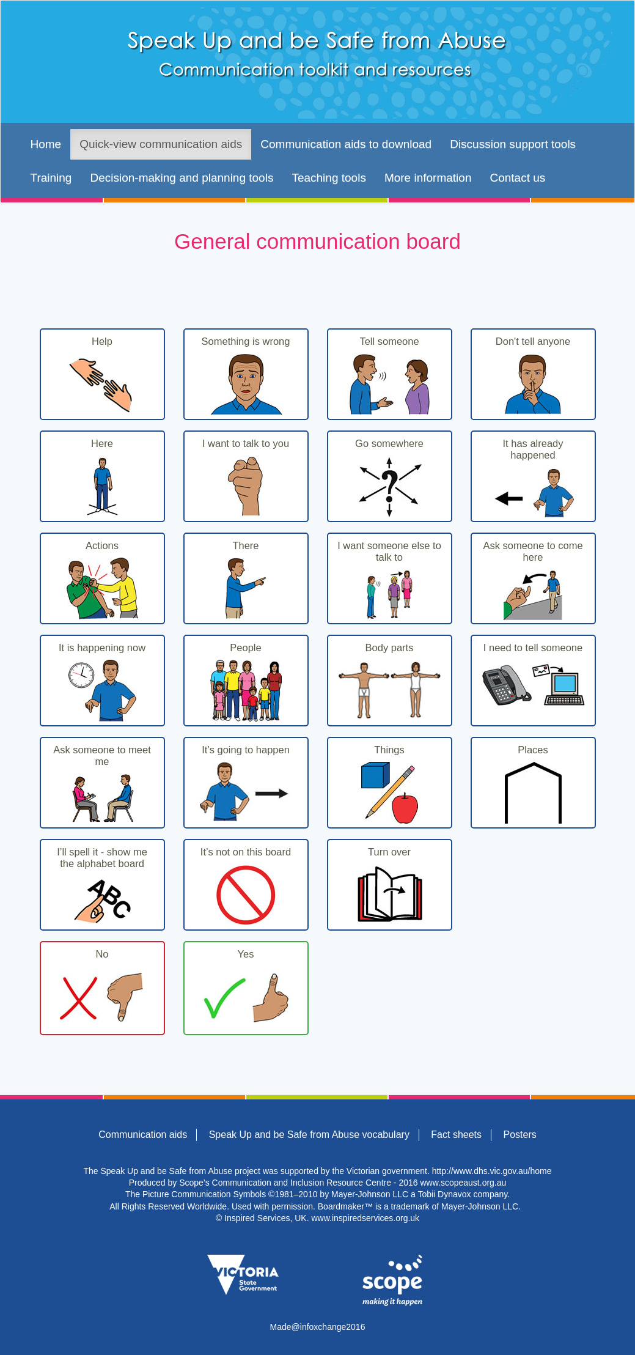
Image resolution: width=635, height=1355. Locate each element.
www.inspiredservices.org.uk (365, 1218)
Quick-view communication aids (160, 144)
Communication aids (142, 1134)
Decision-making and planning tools (181, 177)
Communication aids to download (345, 144)
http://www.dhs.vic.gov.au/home (492, 1171)
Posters (519, 1134)
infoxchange (323, 1327)
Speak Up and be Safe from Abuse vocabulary (309, 1134)
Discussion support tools (513, 144)
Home (46, 144)
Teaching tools (328, 177)
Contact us (517, 177)
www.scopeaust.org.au (463, 1182)
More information (428, 177)
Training (51, 177)
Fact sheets (456, 1134)
